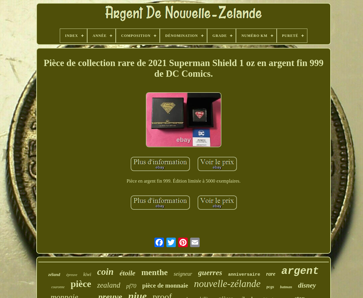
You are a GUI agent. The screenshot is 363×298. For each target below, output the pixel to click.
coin (105, 271)
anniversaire (244, 274)
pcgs (270, 287)
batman (286, 287)
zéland (54, 274)
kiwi (87, 274)
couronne (58, 287)
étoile (127, 273)
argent (300, 271)
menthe (154, 272)
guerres (210, 272)
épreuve (71, 275)
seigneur (183, 274)
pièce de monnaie (165, 285)
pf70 (131, 286)
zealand (108, 285)
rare (271, 274)
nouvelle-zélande (227, 283)
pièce (81, 283)
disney (307, 285)
